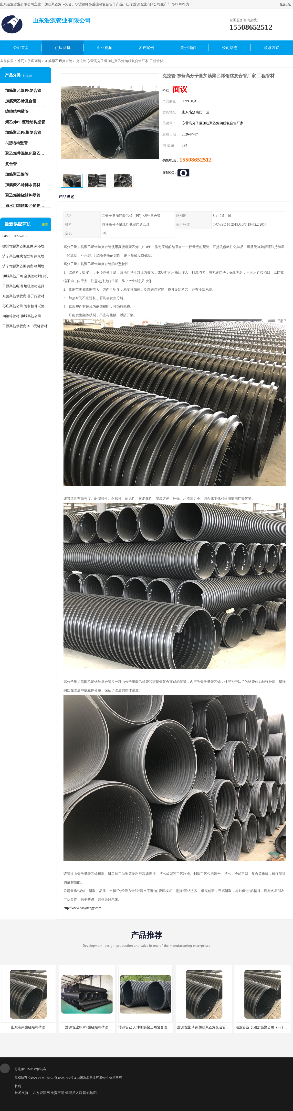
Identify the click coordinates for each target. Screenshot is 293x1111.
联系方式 (271, 48)
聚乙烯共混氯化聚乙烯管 (26, 153)
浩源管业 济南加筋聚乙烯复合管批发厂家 (208, 1027)
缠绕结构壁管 (17, 111)
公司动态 (230, 48)
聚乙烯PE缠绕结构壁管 (25, 122)
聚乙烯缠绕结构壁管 (22, 195)
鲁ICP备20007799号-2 (61, 1077)
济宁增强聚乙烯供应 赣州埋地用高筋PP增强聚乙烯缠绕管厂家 (25, 266)
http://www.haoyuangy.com (82, 908)
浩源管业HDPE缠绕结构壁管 (86, 1027)
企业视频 (104, 48)
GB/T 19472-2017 (15, 236)
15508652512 (195, 159)
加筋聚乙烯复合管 (58, 61)
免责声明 (57, 1093)
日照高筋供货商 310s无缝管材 (24, 326)
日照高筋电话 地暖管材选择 (23, 286)
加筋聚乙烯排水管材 (22, 185)
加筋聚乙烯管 (17, 174)
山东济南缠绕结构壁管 (28, 1027)
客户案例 (146, 48)
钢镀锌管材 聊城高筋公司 (21, 316)
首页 (20, 61)
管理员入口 (73, 1093)
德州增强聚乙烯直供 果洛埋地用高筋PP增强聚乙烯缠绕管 (25, 246)
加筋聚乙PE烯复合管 (23, 132)
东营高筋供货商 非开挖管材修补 (25, 296)
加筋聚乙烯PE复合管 (23, 90)
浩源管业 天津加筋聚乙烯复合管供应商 (148, 1027)
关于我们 (188, 48)
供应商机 (63, 48)
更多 (45, 224)
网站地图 (90, 1093)
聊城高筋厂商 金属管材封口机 (25, 276)
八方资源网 (41, 1093)
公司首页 (21, 48)
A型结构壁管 (16, 143)
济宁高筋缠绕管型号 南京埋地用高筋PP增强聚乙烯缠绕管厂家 (25, 256)
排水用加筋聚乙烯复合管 (26, 206)
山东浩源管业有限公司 (92, 1077)
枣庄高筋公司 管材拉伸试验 (23, 306)
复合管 (11, 164)
